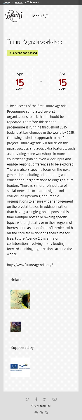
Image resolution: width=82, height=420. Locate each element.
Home (6, 2)
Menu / (40, 16)
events (19, 2)
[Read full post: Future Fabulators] (20, 299)
